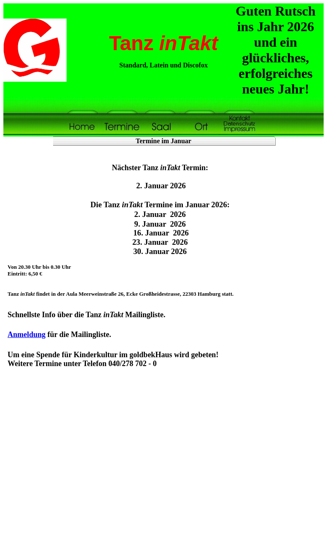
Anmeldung (27, 334)
